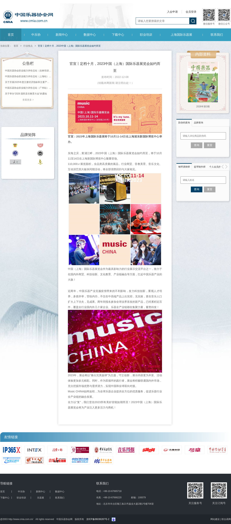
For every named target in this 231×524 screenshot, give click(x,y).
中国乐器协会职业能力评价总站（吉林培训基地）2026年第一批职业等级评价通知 (28, 70)
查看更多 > (28, 99)
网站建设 (215, 519)
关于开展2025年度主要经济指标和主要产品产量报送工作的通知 (28, 82)
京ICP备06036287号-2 (97, 519)
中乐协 (36, 34)
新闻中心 (62, 34)
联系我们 (217, 34)
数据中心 (90, 34)
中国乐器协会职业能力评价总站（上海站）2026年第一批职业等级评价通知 (28, 76)
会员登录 (191, 11)
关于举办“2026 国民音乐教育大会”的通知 (26, 93)
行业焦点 (28, 46)
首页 (11, 34)
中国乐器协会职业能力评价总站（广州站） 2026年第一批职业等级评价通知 (28, 88)
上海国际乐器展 (181, 34)
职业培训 (146, 34)
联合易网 (226, 519)
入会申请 (172, 11)
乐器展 (40, 498)
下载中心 (118, 34)
